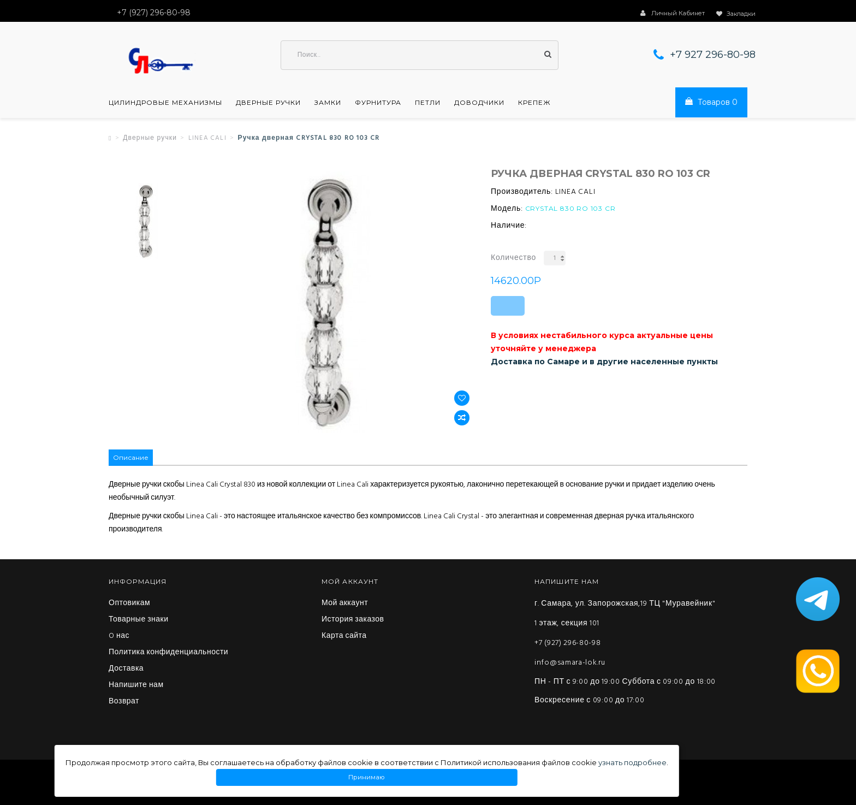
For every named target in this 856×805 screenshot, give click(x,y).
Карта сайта (344, 636)
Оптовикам (129, 603)
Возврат (124, 701)
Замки (327, 102)
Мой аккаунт (345, 603)
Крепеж (534, 102)
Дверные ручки (268, 102)
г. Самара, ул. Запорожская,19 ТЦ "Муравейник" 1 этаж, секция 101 (624, 613)
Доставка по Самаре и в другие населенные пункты (604, 361)
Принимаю (367, 777)
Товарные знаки (139, 619)
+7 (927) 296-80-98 (567, 643)
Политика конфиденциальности (168, 652)
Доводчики (479, 102)
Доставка (126, 669)
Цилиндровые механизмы (165, 102)
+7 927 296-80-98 (713, 55)
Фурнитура (378, 102)
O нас (119, 636)
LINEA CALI (207, 138)
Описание (130, 457)
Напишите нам (136, 685)
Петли (428, 102)
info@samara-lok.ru (569, 662)
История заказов (353, 619)
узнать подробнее (632, 762)
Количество (513, 258)
